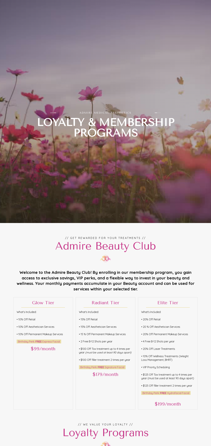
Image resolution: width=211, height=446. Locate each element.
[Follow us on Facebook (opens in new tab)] (201, 3)
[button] (199, 13)
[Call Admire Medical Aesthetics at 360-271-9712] (181, 3)
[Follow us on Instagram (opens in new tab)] (196, 3)
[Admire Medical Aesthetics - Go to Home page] (27, 13)
